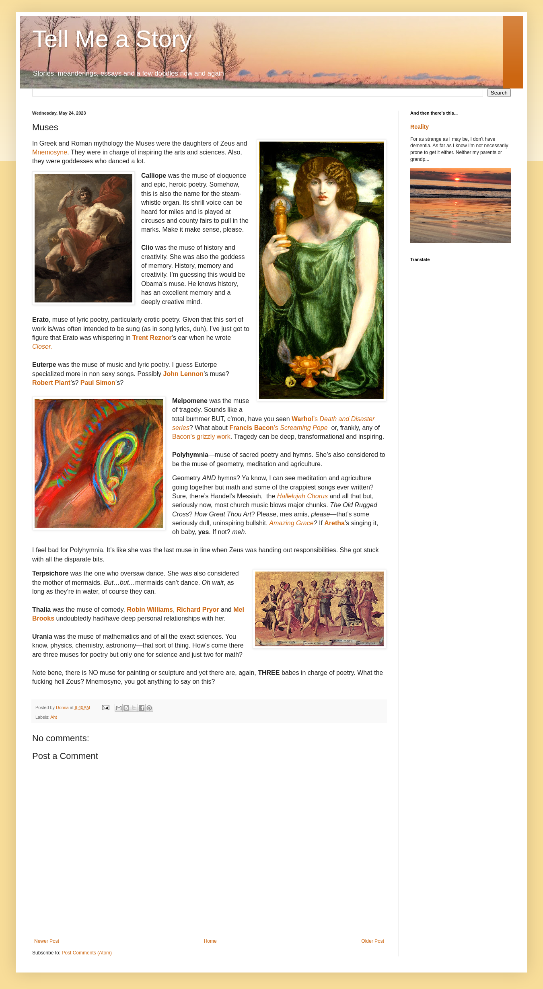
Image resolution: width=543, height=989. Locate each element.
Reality (419, 126)
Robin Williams (150, 609)
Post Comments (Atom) (87, 953)
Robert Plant (51, 382)
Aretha (334, 523)
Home (210, 941)
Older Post (372, 941)
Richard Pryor (197, 609)
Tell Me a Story (112, 38)
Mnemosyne (49, 152)
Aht (53, 717)
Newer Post (46, 941)
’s (279, 427)
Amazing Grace (291, 523)
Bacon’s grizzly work (201, 436)
